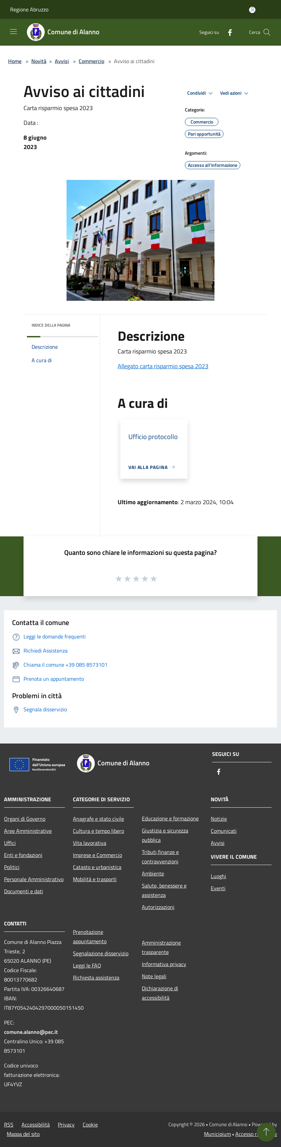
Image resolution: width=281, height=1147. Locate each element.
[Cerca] (267, 32)
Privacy (66, 1124)
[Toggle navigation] (13, 32)
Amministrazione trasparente (161, 947)
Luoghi (218, 876)
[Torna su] (266, 1132)
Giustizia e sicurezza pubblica (165, 835)
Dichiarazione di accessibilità (160, 993)
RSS (8, 1124)
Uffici (10, 843)
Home (15, 61)
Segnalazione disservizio (100, 953)
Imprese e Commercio (97, 855)
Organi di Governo (24, 819)
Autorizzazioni (158, 907)
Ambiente (153, 873)
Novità (38, 61)
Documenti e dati (23, 891)
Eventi (218, 888)
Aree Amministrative (28, 831)
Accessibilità (36, 1124)
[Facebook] (227, 32)
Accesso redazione (256, 1134)
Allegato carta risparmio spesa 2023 (163, 366)
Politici (11, 867)
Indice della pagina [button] (51, 325)
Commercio (91, 61)
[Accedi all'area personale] (252, 10)
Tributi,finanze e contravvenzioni (160, 856)
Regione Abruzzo (29, 9)
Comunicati (224, 831)
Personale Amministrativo (34, 879)
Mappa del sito (23, 1134)
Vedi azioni (235, 93)
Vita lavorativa (89, 843)
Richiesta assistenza (96, 977)
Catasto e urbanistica (97, 867)
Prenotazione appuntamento (90, 936)
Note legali (154, 976)
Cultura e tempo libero (98, 831)
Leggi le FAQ (87, 965)
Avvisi (62, 61)
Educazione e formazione (170, 818)
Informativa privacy (164, 964)
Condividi (201, 93)
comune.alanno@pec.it (31, 1032)
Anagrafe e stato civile (98, 819)
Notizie (219, 819)
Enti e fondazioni (23, 855)
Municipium (217, 1134)
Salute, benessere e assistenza (164, 890)
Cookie (90, 1124)
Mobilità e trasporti (95, 879)
